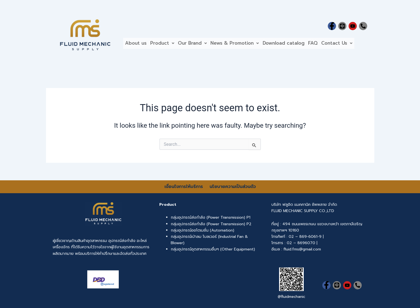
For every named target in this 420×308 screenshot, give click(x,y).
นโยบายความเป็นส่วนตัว (233, 186)
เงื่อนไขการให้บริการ (184, 186)
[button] (165, 44)
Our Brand (197, 44)
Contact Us (348, 44)
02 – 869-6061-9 (305, 236)
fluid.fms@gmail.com (302, 249)
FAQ (323, 44)
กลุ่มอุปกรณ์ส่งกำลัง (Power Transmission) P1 (210, 217)
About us (136, 44)
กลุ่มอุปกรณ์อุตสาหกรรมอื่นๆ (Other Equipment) (213, 249)
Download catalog (292, 44)
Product (165, 44)
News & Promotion (241, 44)
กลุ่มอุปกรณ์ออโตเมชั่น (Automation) (202, 230)
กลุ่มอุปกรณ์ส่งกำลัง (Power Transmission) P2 (211, 224)
